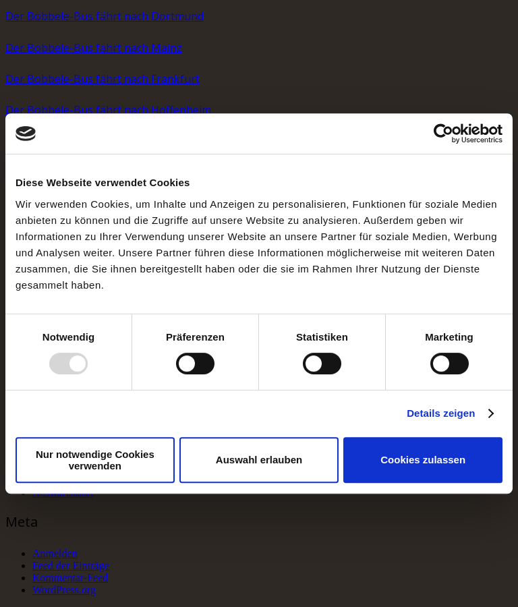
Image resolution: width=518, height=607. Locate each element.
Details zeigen (441, 413)
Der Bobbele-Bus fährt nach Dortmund (104, 16)
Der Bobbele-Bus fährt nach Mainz (93, 47)
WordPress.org (64, 590)
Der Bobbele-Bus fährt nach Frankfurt (102, 78)
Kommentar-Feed (70, 577)
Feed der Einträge (70, 565)
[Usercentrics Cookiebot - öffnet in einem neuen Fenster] (443, 133)
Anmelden (55, 553)
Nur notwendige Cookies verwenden (95, 460)
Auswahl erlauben (259, 459)
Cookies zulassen (422, 459)
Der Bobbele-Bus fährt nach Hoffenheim (108, 110)
